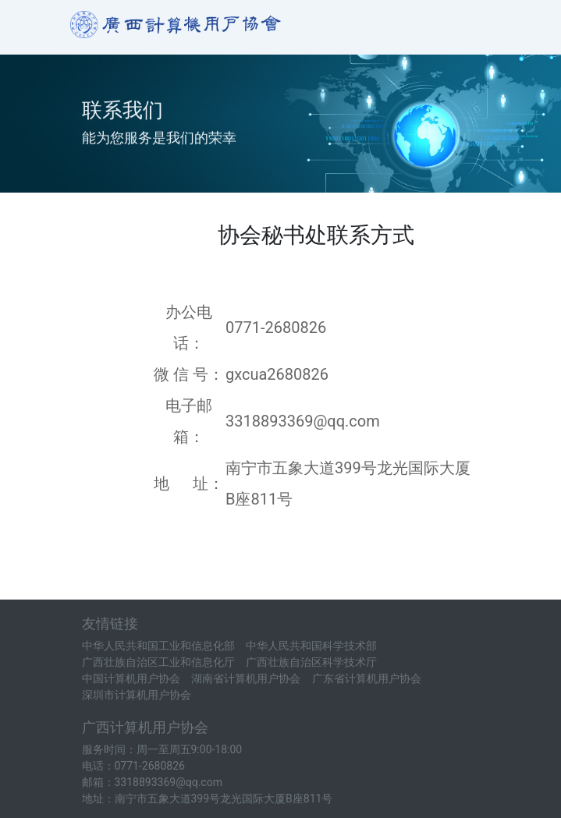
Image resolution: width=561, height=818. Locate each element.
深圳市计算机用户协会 (136, 695)
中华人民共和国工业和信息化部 (158, 645)
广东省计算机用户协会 (366, 678)
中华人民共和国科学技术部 (311, 645)
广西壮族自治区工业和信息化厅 (158, 662)
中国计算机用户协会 (131, 678)
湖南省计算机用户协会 (245, 678)
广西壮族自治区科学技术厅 (311, 662)
